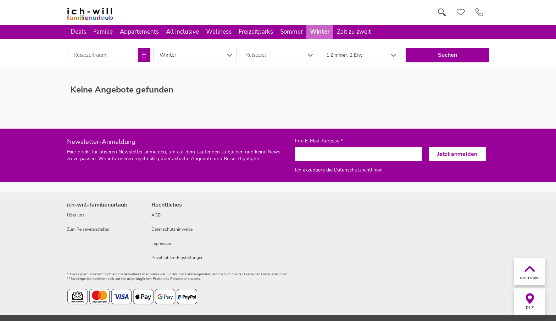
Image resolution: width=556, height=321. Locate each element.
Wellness (219, 32)
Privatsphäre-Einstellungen (177, 257)
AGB (156, 215)
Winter (320, 32)
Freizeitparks (256, 32)
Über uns (75, 215)
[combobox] (102, 55)
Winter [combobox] (168, 54)
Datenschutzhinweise (172, 229)
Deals (78, 32)
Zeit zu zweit (354, 32)
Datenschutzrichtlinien (358, 170)
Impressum (161, 243)
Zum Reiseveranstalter (88, 229)
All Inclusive (182, 32)
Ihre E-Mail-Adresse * (319, 141)
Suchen (447, 55)
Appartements (139, 32)
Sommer (291, 32)
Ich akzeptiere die (339, 170)
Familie (103, 32)
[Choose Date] (144, 55)
